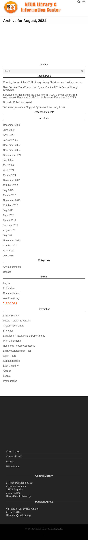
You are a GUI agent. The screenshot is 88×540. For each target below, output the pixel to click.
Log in (6, 283)
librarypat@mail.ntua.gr (19, 515)
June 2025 (9, 130)
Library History (11, 315)
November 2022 (12, 200)
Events (7, 376)
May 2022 (8, 215)
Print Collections (12, 340)
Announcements (12, 267)
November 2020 (12, 240)
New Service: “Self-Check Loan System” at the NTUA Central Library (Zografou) (40, 88)
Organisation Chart (13, 325)
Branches (8, 330)
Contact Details (11, 361)
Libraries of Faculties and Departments (24, 335)
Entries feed (9, 288)
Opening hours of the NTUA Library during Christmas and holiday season (42, 82)
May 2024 (8, 165)
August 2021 (10, 230)
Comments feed (11, 293)
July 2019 (8, 255)
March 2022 (9, 220)
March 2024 (9, 175)
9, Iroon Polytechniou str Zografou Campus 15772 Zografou (19, 486)
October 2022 (10, 205)
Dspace (7, 272)
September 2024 (12, 155)
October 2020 (10, 245)
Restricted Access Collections (19, 345)
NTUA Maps (12, 466)
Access (7, 371)
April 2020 (8, 250)
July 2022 (8, 210)
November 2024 (12, 150)
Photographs (10, 381)
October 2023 (10, 185)
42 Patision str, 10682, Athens (22, 508)
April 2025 (8, 135)
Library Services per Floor (17, 350)
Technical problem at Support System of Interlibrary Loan (34, 107)
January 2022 (10, 225)
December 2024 (12, 145)
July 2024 (8, 160)
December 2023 (12, 180)
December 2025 (12, 125)
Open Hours (9, 356)
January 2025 (10, 140)
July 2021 (8, 235)
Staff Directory (11, 366)
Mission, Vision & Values (16, 320)
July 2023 (8, 190)
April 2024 (8, 170)
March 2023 (9, 195)
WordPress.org (11, 298)
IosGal (59, 529)
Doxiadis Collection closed (17, 102)
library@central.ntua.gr (18, 496)
